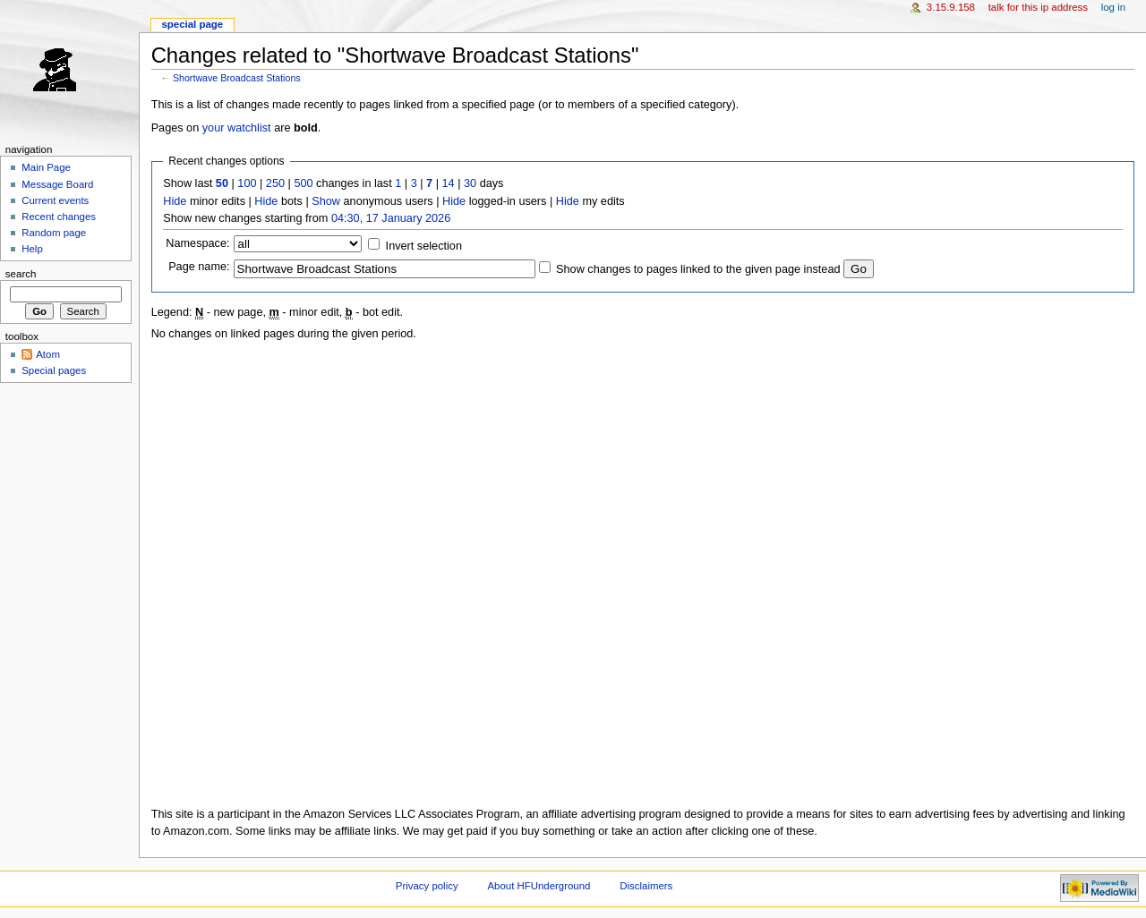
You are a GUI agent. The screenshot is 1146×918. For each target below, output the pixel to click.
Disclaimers (646, 885)
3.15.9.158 (951, 7)
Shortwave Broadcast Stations (237, 77)
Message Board (57, 184)
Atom (48, 354)
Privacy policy (427, 885)
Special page (192, 24)
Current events (55, 200)
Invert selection (424, 246)
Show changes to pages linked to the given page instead (698, 269)
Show (326, 201)
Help (32, 248)
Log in (1113, 7)
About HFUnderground (539, 885)
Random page (53, 232)
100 (246, 183)
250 (275, 183)
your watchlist (236, 128)
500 (303, 183)
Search (21, 273)
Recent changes (58, 216)
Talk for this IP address (1038, 7)
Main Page (46, 167)
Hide (174, 201)
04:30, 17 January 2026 (390, 218)
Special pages (53, 370)
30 (470, 183)
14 (448, 183)
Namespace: (197, 243)
